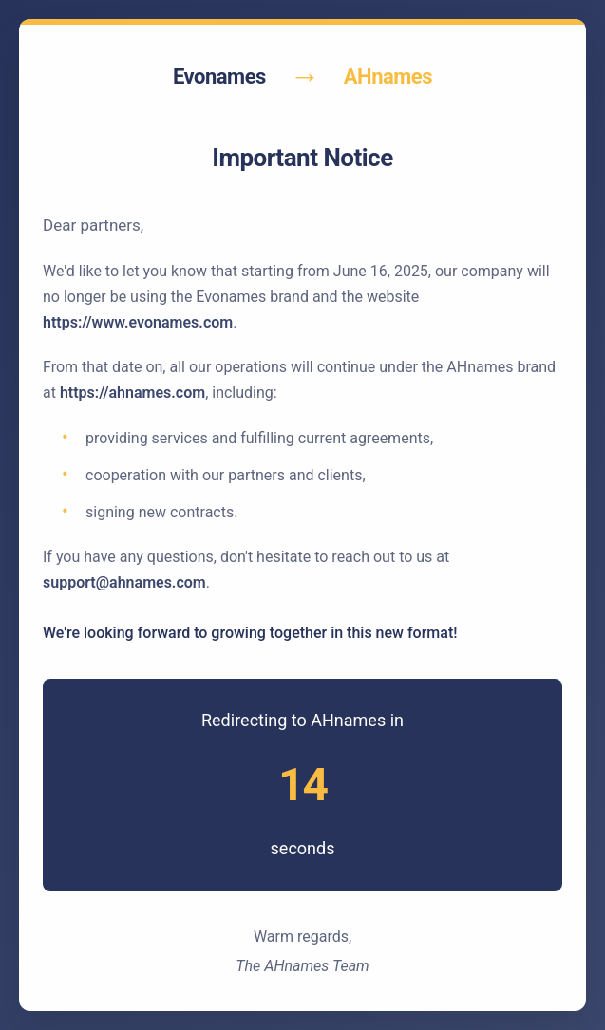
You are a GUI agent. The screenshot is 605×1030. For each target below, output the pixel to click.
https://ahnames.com (132, 393)
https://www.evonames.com (138, 322)
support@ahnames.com (124, 582)
